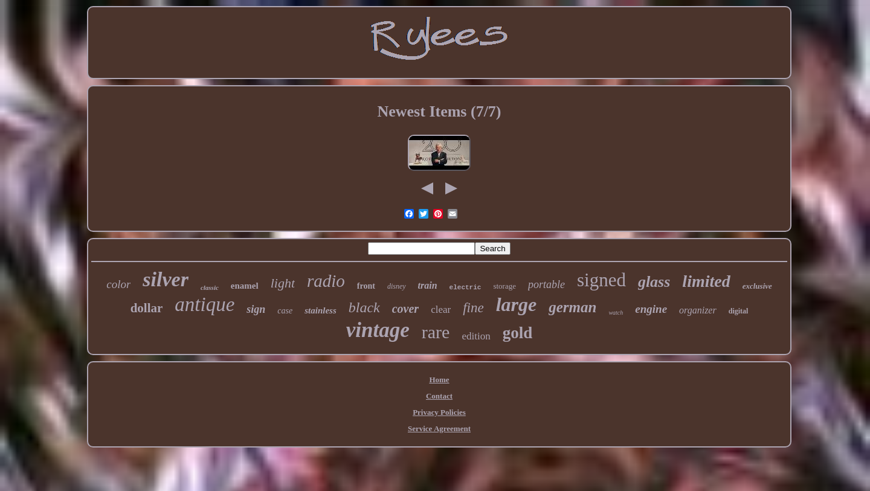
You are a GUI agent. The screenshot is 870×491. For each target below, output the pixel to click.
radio (326, 280)
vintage (378, 330)
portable (546, 284)
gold (518, 333)
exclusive (757, 285)
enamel (245, 285)
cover (405, 308)
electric (466, 287)
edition (476, 336)
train (427, 285)
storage (504, 285)
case (284, 310)
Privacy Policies (439, 412)
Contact (439, 395)
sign (255, 309)
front (366, 285)
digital (739, 311)
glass (654, 281)
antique (204, 304)
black (364, 307)
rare (436, 332)
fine (473, 307)
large (516, 304)
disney (396, 286)
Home (439, 379)
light (283, 282)
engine (651, 309)
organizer (698, 310)
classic (210, 287)
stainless (320, 310)
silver (165, 279)
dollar (146, 308)
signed (601, 279)
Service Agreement (439, 428)
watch (615, 312)
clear (441, 309)
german (572, 307)
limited (706, 281)
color (118, 284)
